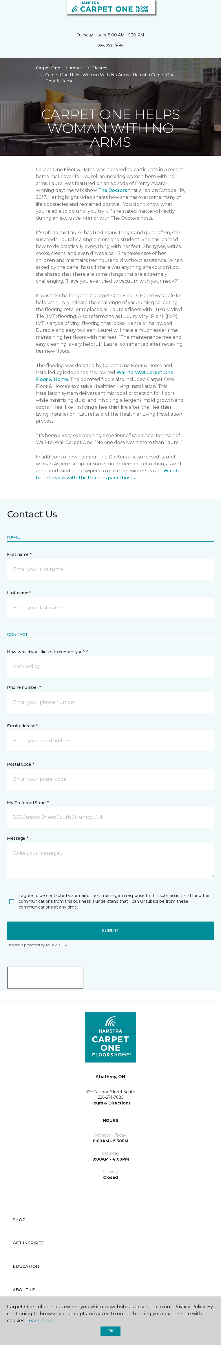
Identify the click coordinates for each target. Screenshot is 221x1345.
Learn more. (40, 1320)
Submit (110, 930)
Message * (17, 838)
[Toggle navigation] (8, 11)
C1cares (99, 68)
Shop (19, 1219)
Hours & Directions (110, 1103)
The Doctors (112, 190)
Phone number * (24, 687)
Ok (110, 1330)
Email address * (22, 726)
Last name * (19, 593)
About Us (24, 1289)
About (76, 68)
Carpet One (48, 68)
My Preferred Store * (27, 803)
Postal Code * (20, 764)
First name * (19, 554)
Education (26, 1266)
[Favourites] (205, 11)
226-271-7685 (110, 45)
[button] (199, 11)
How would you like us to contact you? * (47, 652)
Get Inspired (29, 1243)
